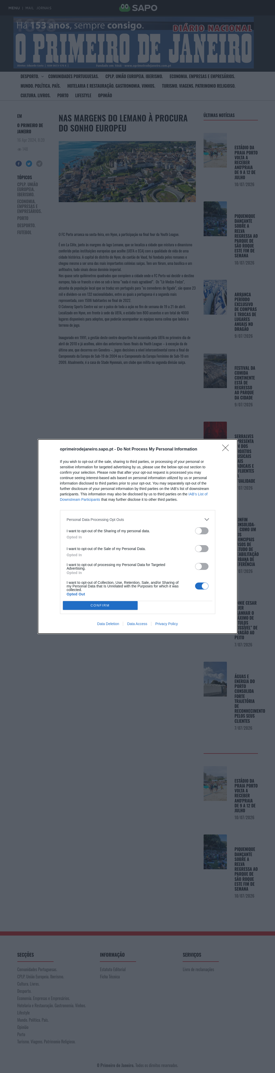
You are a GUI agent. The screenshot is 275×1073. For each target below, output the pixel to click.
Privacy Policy (166, 624)
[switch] (202, 530)
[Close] (227, 449)
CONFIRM (100, 606)
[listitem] (138, 519)
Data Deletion (108, 624)
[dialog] (137, 536)
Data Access (137, 624)
